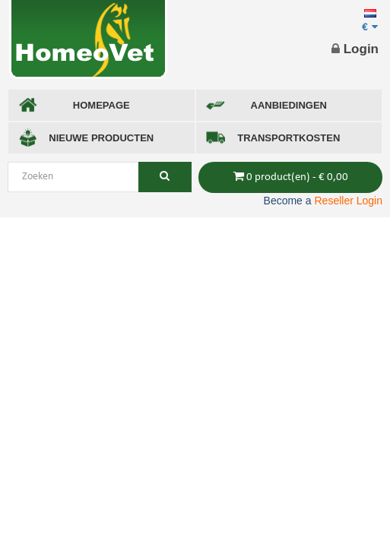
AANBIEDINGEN (266, 105)
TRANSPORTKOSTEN (273, 137)
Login (355, 49)
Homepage (74, 105)
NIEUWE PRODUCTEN (86, 137)
